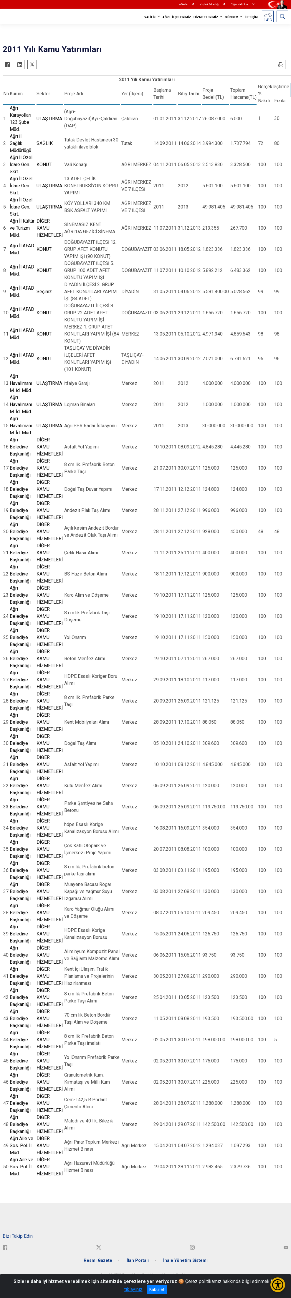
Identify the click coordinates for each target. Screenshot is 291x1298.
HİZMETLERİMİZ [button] (206, 17)
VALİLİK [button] (150, 17)
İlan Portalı (138, 1260)
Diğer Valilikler (240, 4)
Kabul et (156, 1289)
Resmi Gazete (98, 1260)
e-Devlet (184, 4)
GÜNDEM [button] (231, 17)
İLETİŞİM (251, 17)
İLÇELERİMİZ (181, 17)
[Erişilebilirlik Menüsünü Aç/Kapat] (277, 1284)
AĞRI (166, 17)
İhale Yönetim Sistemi (185, 1260)
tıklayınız (133, 1289)
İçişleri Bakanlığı (209, 4)
